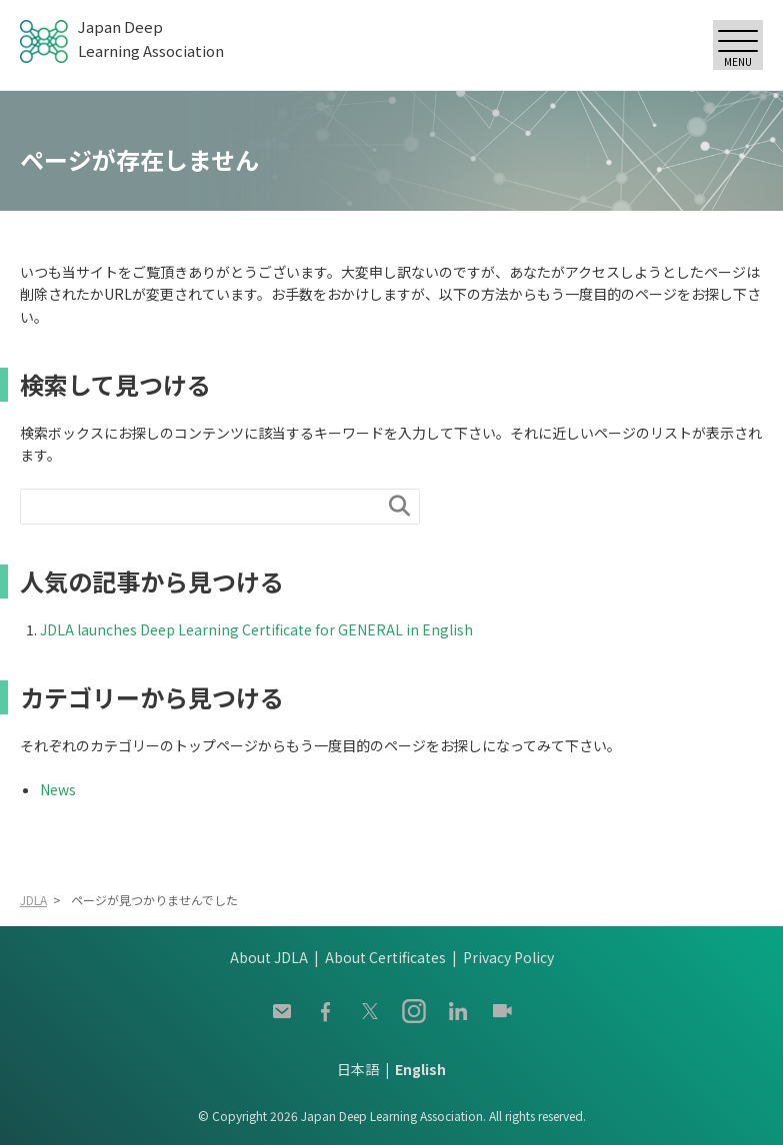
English (420, 1069)
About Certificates (385, 957)
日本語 (358, 1069)
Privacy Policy (508, 957)
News (58, 789)
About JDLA (269, 957)
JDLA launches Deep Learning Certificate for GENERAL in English (256, 629)
